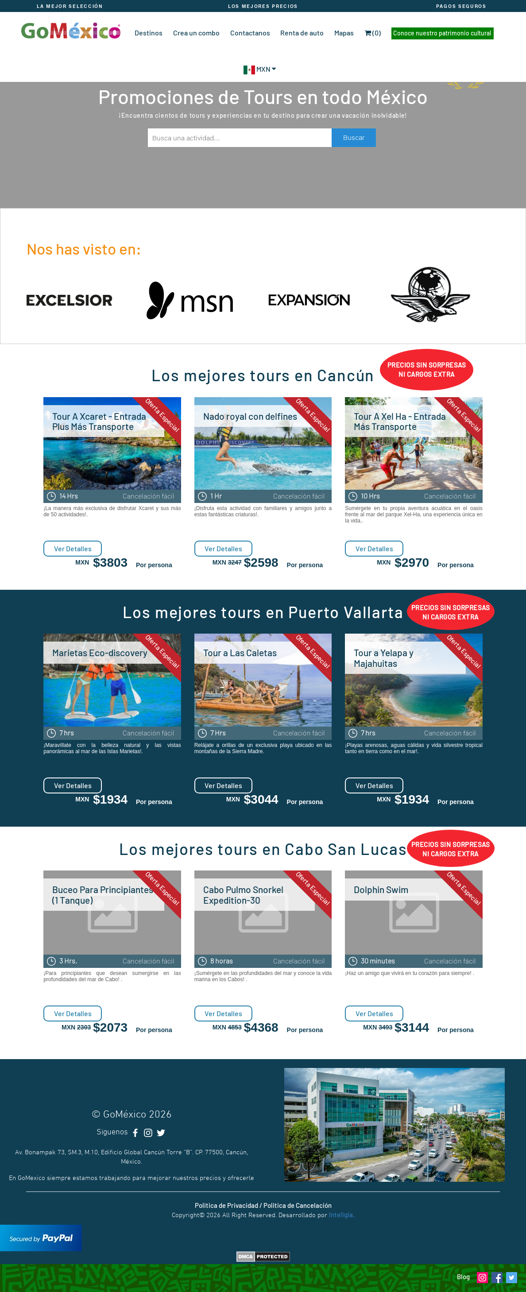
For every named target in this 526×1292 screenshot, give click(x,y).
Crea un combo (196, 32)
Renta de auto (302, 32)
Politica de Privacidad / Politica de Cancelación (263, 1205)
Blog (463, 1276)
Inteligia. (342, 1215)
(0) (372, 32)
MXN (260, 68)
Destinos (148, 32)
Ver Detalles (73, 548)
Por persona (154, 565)
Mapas (344, 32)
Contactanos (250, 32)
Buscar (353, 137)
